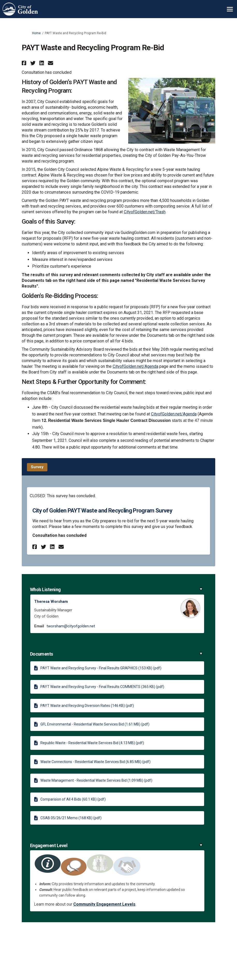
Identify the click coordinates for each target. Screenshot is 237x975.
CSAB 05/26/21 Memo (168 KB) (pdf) (71, 818)
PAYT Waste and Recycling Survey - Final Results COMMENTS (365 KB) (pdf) (102, 687)
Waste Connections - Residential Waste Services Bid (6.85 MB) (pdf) (95, 762)
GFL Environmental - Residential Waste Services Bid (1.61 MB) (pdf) (94, 724)
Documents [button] (116, 654)
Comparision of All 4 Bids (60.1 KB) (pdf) (73, 799)
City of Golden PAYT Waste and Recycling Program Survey (102, 510)
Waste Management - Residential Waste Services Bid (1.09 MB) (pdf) (96, 780)
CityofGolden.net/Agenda (135, 366)
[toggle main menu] (229, 9)
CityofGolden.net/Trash (145, 211)
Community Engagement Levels (104, 904)
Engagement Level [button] (116, 845)
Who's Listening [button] (116, 589)
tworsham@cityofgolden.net (71, 626)
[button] (25, 63)
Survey (37, 467)
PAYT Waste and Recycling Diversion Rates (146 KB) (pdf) (87, 705)
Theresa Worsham (51, 601)
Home (36, 33)
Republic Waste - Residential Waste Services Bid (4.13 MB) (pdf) (92, 743)
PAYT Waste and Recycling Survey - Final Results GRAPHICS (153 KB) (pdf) (100, 668)
